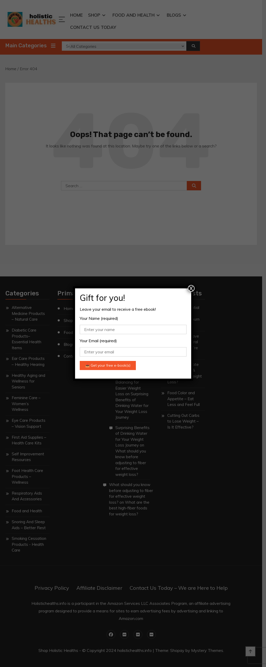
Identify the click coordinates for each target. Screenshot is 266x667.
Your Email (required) (98, 340)
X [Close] (191, 288)
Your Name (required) (99, 318)
